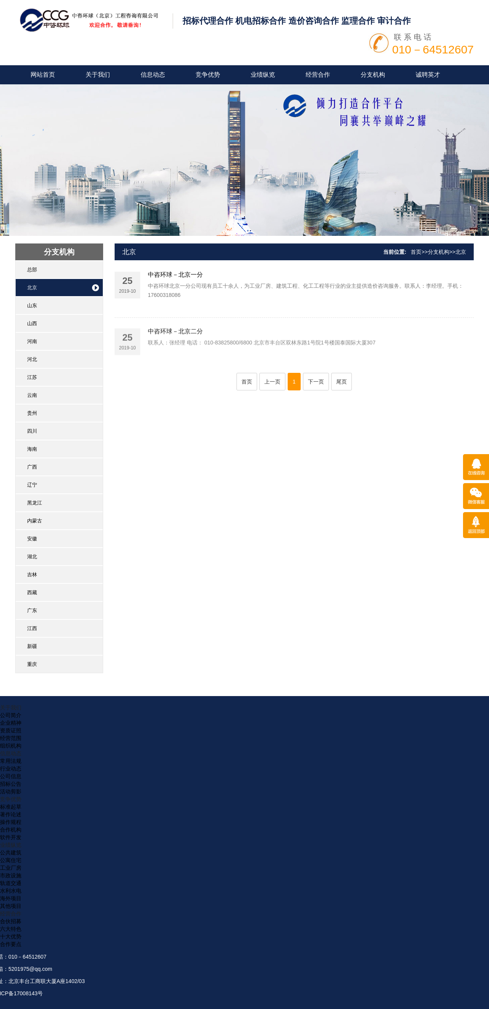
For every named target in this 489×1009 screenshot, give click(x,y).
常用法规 (10, 761)
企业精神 (10, 723)
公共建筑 (10, 852)
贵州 (32, 413)
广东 (32, 610)
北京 (32, 287)
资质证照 (10, 730)
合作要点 (10, 944)
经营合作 (318, 74)
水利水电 (10, 891)
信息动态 (153, 74)
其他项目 (10, 906)
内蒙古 (34, 521)
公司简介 (10, 715)
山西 (32, 323)
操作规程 (10, 822)
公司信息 (10, 776)
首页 (416, 252)
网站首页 (43, 74)
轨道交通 (10, 883)
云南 (32, 395)
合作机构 (10, 830)
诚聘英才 (428, 74)
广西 (32, 467)
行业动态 (10, 769)
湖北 (32, 556)
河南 (32, 341)
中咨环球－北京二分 (175, 356)
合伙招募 (10, 921)
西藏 (32, 592)
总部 (32, 269)
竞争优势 (208, 74)
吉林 (32, 574)
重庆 (32, 664)
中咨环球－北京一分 (175, 278)
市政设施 (10, 875)
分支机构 (373, 74)
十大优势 (10, 936)
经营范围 (10, 738)
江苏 (32, 377)
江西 (32, 628)
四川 (32, 431)
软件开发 (10, 837)
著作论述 (10, 814)
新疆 (32, 646)
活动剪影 (10, 791)
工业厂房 (10, 868)
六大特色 (10, 929)
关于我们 (98, 74)
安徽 (32, 539)
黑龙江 (34, 503)
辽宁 (32, 485)
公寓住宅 (10, 860)
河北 (32, 359)
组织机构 (10, 746)
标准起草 (10, 807)
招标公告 (10, 784)
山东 (32, 305)
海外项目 (10, 898)
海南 (32, 449)
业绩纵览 (263, 74)
